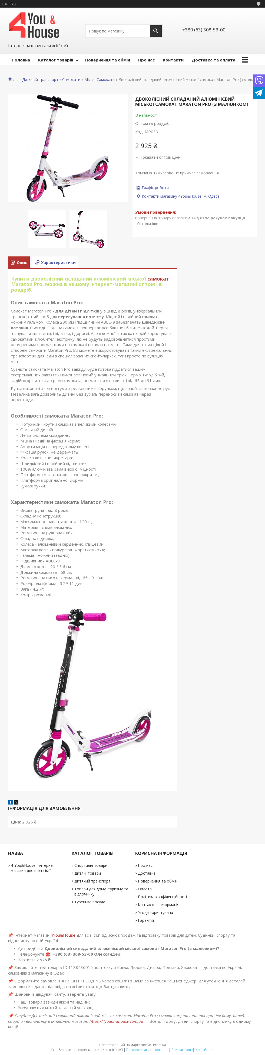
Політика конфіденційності (162, 896)
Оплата (145, 888)
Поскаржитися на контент (147, 1049)
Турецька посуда (89, 901)
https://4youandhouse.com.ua (116, 1021)
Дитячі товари (87, 873)
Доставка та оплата (213, 60)
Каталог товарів (55, 60)
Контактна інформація (158, 904)
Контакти (173, 60)
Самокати (71, 79)
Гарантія (146, 920)
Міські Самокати (99, 79)
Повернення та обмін (107, 60)
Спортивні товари (90, 865)
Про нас (146, 60)
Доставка (146, 873)
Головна (21, 60)
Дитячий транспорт (40, 79)
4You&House (63, 935)
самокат (158, 278)
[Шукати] (156, 31)
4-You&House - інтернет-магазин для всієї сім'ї (33, 868)
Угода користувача (155, 912)
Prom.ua (159, 1045)
